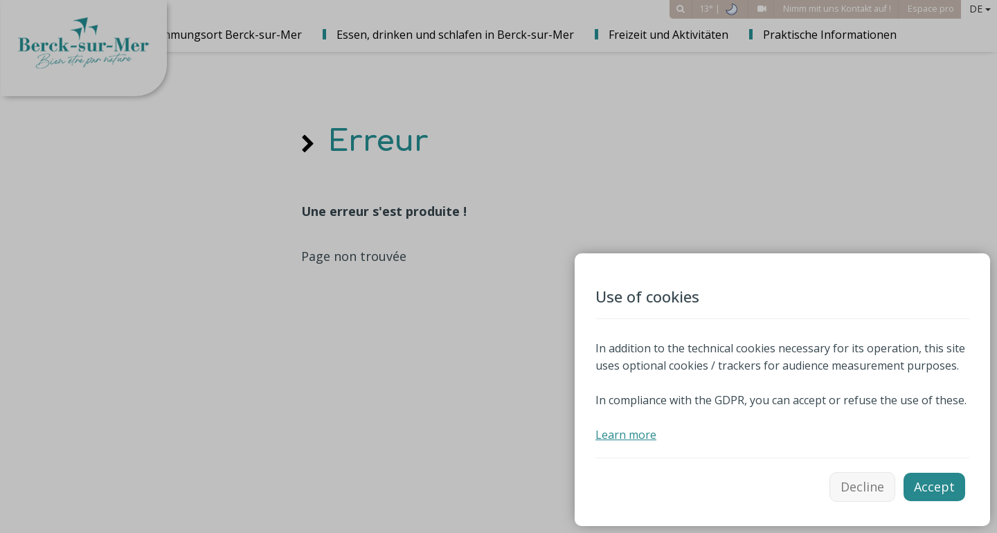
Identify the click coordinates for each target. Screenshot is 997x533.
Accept (934, 486)
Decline (862, 486)
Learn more (625, 434)
